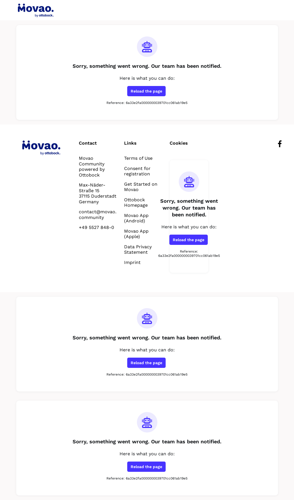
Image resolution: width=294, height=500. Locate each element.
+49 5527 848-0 (96, 227)
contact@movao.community (97, 214)
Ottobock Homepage (136, 202)
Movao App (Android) (136, 218)
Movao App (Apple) (136, 233)
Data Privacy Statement (137, 249)
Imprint (131, 262)
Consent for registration (136, 171)
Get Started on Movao (139, 186)
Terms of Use (138, 158)
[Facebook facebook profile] (280, 144)
